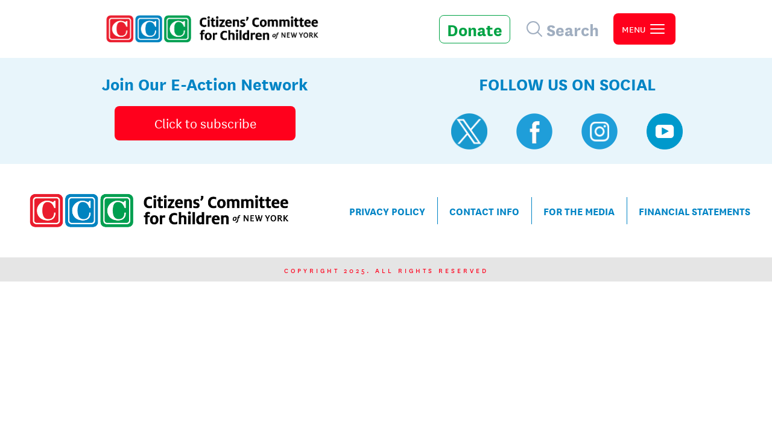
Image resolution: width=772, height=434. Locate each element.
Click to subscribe (205, 123)
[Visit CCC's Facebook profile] (534, 131)
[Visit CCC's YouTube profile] (665, 131)
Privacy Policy (387, 210)
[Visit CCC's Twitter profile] (469, 131)
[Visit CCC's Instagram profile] (599, 131)
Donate (474, 29)
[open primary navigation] (644, 29)
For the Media (579, 210)
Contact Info (484, 210)
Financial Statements (694, 210)
